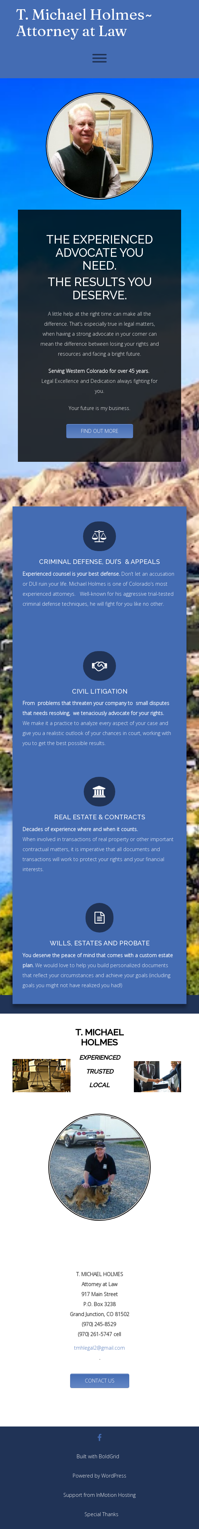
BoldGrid (109, 1456)
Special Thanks (101, 1514)
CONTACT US (100, 1380)
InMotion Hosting (116, 1494)
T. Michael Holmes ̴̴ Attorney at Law (82, 22)
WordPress (113, 1475)
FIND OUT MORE (99, 431)
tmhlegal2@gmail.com (99, 1347)
